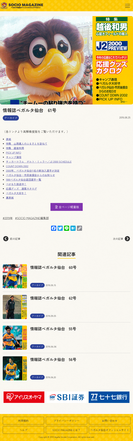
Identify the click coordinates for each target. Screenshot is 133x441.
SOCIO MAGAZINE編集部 (33, 218)
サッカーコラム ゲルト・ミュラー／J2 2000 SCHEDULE (39, 161)
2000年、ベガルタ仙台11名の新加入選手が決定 (32, 170)
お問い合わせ (109, 421)
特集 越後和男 (15, 148)
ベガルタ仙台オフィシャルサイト (109, 430)
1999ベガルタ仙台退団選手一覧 (23, 179)
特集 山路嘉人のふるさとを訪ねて (26, 143)
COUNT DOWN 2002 (17, 166)
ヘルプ (23, 430)
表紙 (8, 139)
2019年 (9, 218)
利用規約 (23, 421)
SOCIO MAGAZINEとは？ (66, 430)
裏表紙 (10, 197)
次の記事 (121, 238)
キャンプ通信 (13, 157)
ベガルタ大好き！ (16, 193)
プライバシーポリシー (66, 421)
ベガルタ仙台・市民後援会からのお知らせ (30, 175)
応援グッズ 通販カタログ (21, 188)
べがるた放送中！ (16, 184)
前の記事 (11, 238)
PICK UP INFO (13, 152)
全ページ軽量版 (66, 207)
